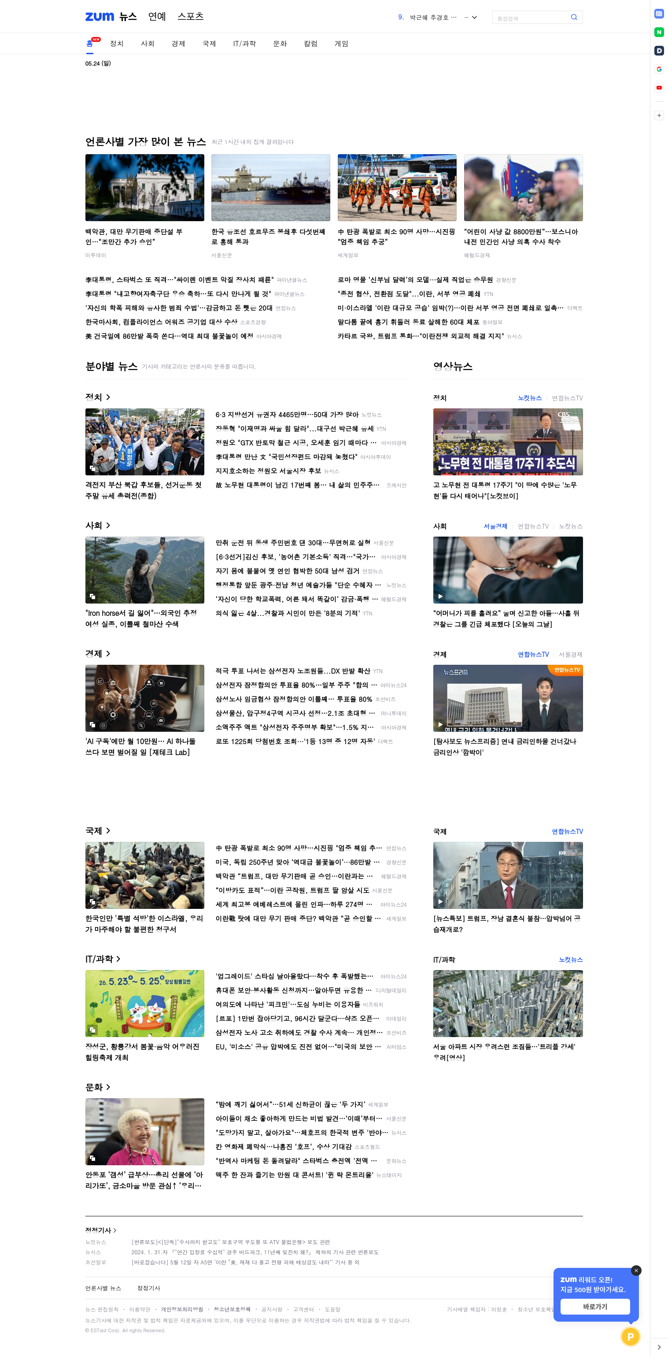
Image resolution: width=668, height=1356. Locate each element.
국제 (210, 43)
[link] (659, 14)
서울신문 (222, 255)
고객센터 (303, 1309)
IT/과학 (244, 43)
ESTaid (99, 1330)
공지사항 (272, 1309)
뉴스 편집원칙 (102, 1309)
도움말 (333, 1309)
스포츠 (190, 16)
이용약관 (140, 1309)
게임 (342, 43)
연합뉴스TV (567, 397)
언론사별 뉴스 (103, 1288)
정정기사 (98, 1230)
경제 (179, 43)
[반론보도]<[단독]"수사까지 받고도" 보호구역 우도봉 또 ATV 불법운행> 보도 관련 (231, 1241)
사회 (148, 43)
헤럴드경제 (477, 255)
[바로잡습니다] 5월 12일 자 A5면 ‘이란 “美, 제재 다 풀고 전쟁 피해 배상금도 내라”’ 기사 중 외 (246, 1262)
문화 (280, 43)
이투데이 (96, 255)
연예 (157, 16)
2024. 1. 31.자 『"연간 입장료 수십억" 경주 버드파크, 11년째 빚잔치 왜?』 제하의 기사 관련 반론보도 (255, 1252)
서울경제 (496, 526)
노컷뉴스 (530, 397)
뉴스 (128, 16)
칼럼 (311, 43)
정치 (117, 43)
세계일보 (348, 255)
